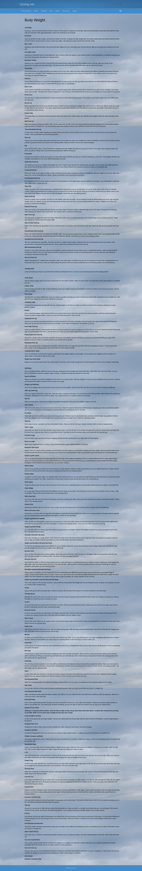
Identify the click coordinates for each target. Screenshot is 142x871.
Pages (75, 11)
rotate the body (62, 346)
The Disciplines (26, 11)
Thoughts (44, 11)
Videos (57, 11)
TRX (53, 780)
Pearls (36, 11)
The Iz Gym (66, 11)
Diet (51, 11)
